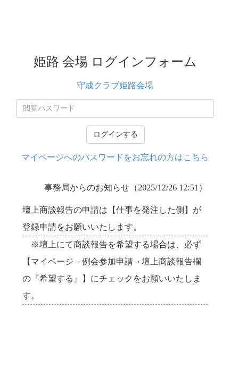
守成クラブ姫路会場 (115, 85)
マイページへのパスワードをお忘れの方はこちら (115, 157)
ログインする (115, 134)
